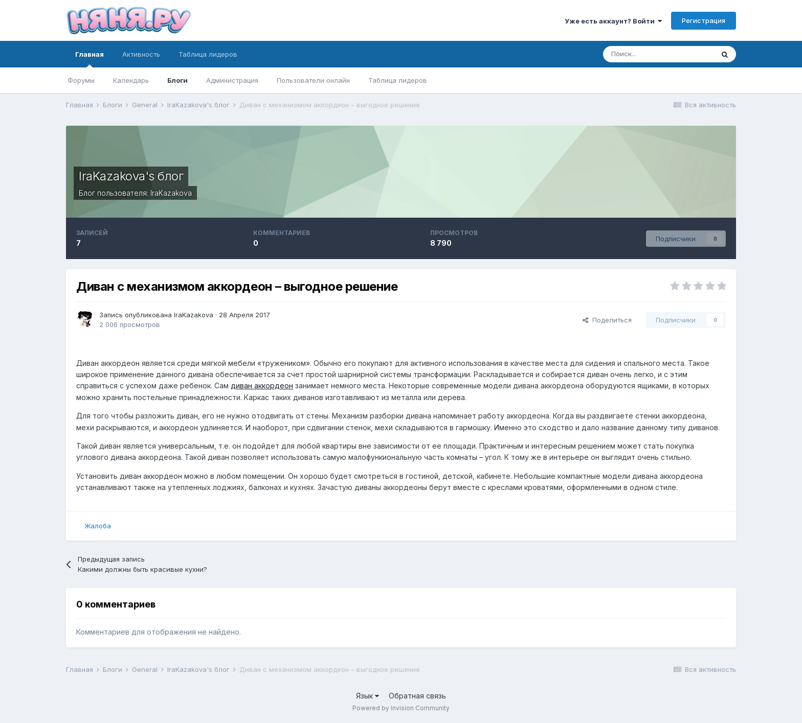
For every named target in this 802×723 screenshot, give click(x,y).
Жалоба (97, 526)
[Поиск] (658, 54)
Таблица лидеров (397, 80)
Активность (141, 54)
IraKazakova (171, 193)
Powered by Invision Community (401, 708)
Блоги (177, 80)
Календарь (131, 80)
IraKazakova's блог (131, 176)
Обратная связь (417, 695)
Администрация (232, 80)
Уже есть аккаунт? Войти (613, 21)
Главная (89, 58)
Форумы (81, 80)
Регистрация (703, 20)
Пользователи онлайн (313, 80)
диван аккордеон (262, 385)
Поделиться (607, 320)
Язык (367, 695)
